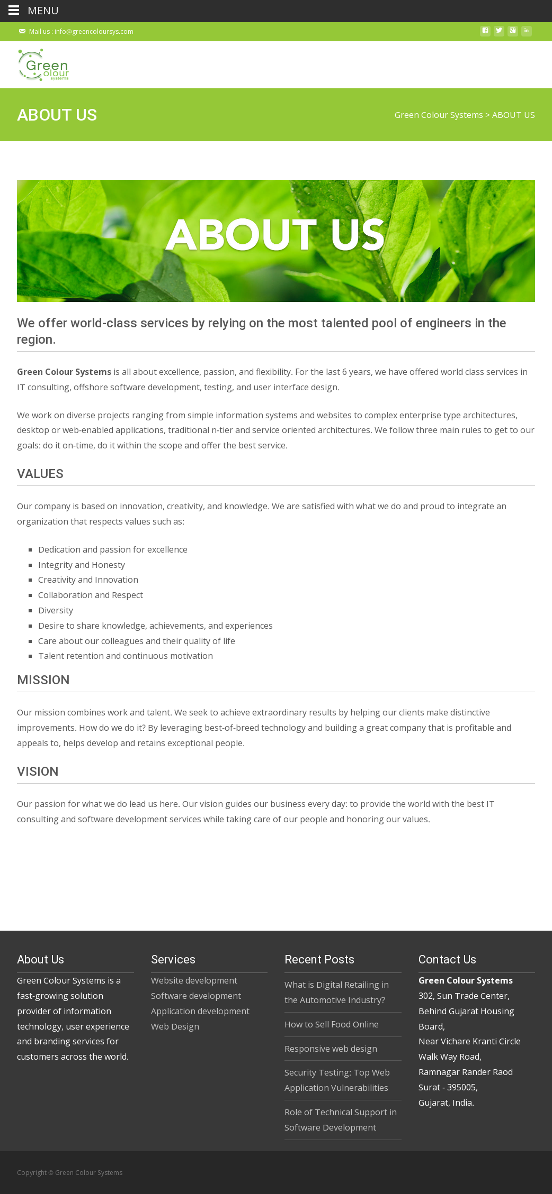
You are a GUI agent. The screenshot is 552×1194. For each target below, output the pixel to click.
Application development (200, 1011)
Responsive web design (330, 1048)
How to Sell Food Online (331, 1024)
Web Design (175, 1026)
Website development (194, 980)
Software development (196, 996)
